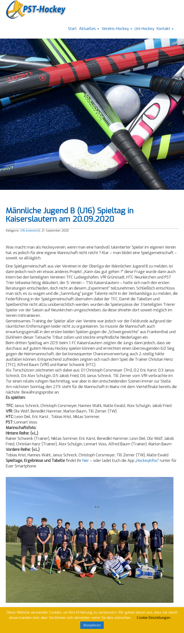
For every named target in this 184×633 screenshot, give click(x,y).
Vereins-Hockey (117, 28)
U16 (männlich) (30, 230)
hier (85, 460)
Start (72, 28)
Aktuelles (89, 28)
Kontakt (165, 28)
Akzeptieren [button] (92, 625)
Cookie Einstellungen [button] (153, 617)
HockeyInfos (147, 460)
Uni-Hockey (144, 28)
